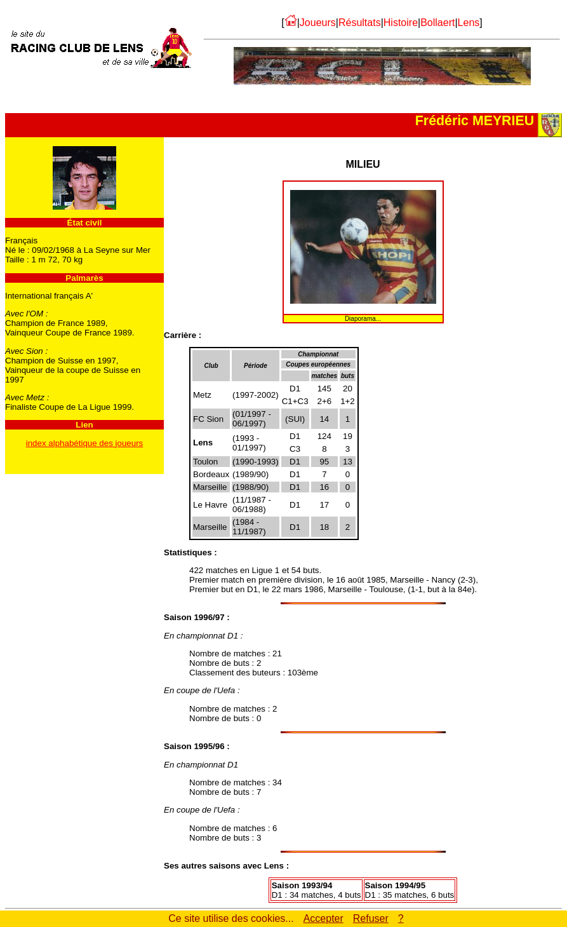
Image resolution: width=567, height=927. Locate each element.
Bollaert (437, 22)
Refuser (371, 918)
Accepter (324, 918)
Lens (469, 22)
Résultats (359, 22)
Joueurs (318, 22)
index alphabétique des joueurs (84, 443)
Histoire (401, 22)
